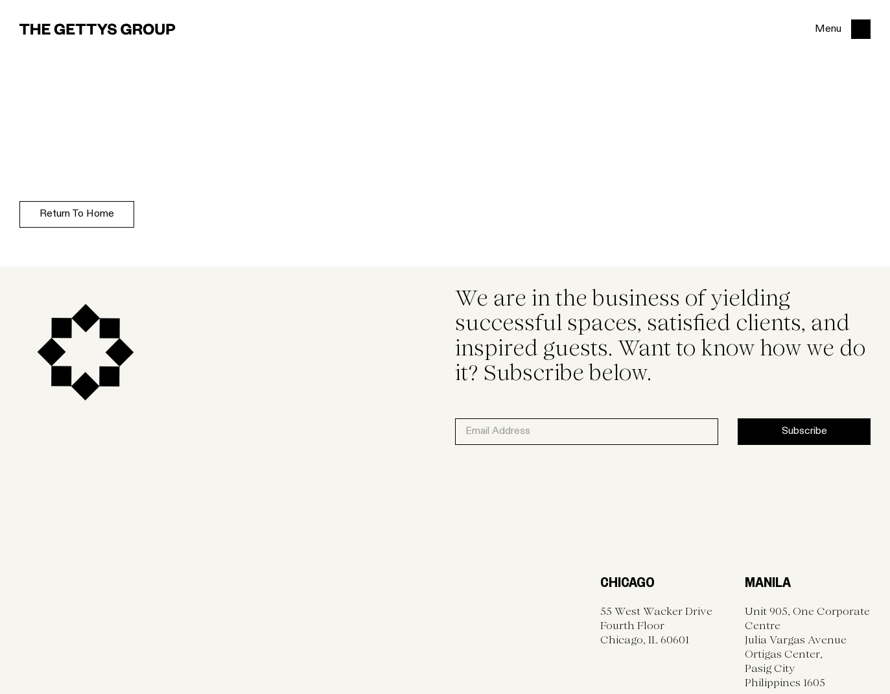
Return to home (77, 214)
